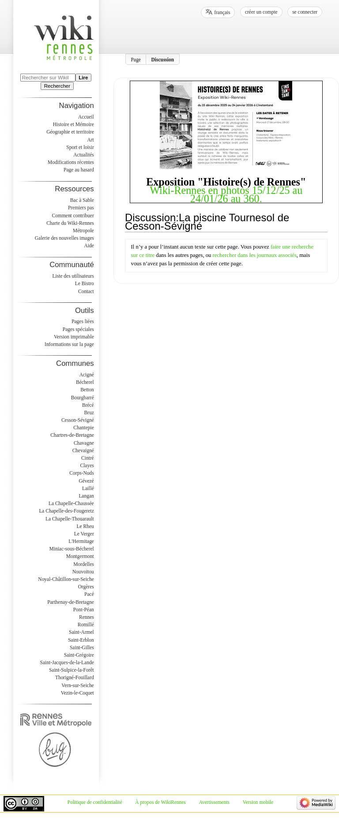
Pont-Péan (83, 609)
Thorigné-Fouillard (74, 677)
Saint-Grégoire (79, 655)
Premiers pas (81, 207)
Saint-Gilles (82, 647)
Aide (89, 245)
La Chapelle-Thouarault (69, 518)
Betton (87, 389)
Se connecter (304, 12)
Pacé (89, 594)
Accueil (86, 116)
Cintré (87, 458)
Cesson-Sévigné (77, 420)
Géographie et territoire (70, 131)
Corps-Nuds (81, 473)
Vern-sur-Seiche (77, 685)
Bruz (89, 412)
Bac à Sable (82, 200)
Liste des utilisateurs (73, 276)
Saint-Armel (81, 632)
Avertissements (214, 802)
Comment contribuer (73, 215)
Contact (86, 291)
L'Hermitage (81, 541)
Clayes (87, 465)
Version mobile (258, 802)
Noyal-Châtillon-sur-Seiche (66, 579)
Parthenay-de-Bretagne (70, 602)
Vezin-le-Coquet (77, 692)
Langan (86, 495)
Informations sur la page (69, 344)
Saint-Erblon (81, 640)
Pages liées (83, 321)
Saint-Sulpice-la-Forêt (71, 670)
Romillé (86, 624)
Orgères (86, 586)
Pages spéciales (78, 329)
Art (90, 139)
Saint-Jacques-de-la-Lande (67, 662)
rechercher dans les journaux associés (255, 255)
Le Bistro (84, 283)
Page (136, 59)
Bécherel (85, 382)
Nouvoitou (83, 571)
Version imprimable (74, 336)
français (222, 12)
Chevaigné (83, 450)
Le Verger (84, 533)
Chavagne (84, 443)
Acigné (86, 374)
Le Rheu (85, 526)
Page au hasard (79, 169)
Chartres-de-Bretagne (72, 435)
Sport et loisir (80, 147)
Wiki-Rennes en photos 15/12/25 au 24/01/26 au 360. (226, 194)
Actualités (83, 154)
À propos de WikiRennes (160, 802)
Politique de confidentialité (95, 802)
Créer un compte (261, 12)
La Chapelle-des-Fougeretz (66, 510)
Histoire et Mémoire (73, 124)
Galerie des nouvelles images (64, 238)
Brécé (88, 405)
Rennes (86, 617)
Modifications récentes (71, 162)
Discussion (162, 59)
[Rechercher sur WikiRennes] (47, 78)
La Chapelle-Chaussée (71, 503)
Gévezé (86, 480)
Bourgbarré (82, 397)
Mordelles (83, 564)
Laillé (88, 488)
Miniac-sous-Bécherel (71, 548)
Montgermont (80, 556)
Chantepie (83, 427)
